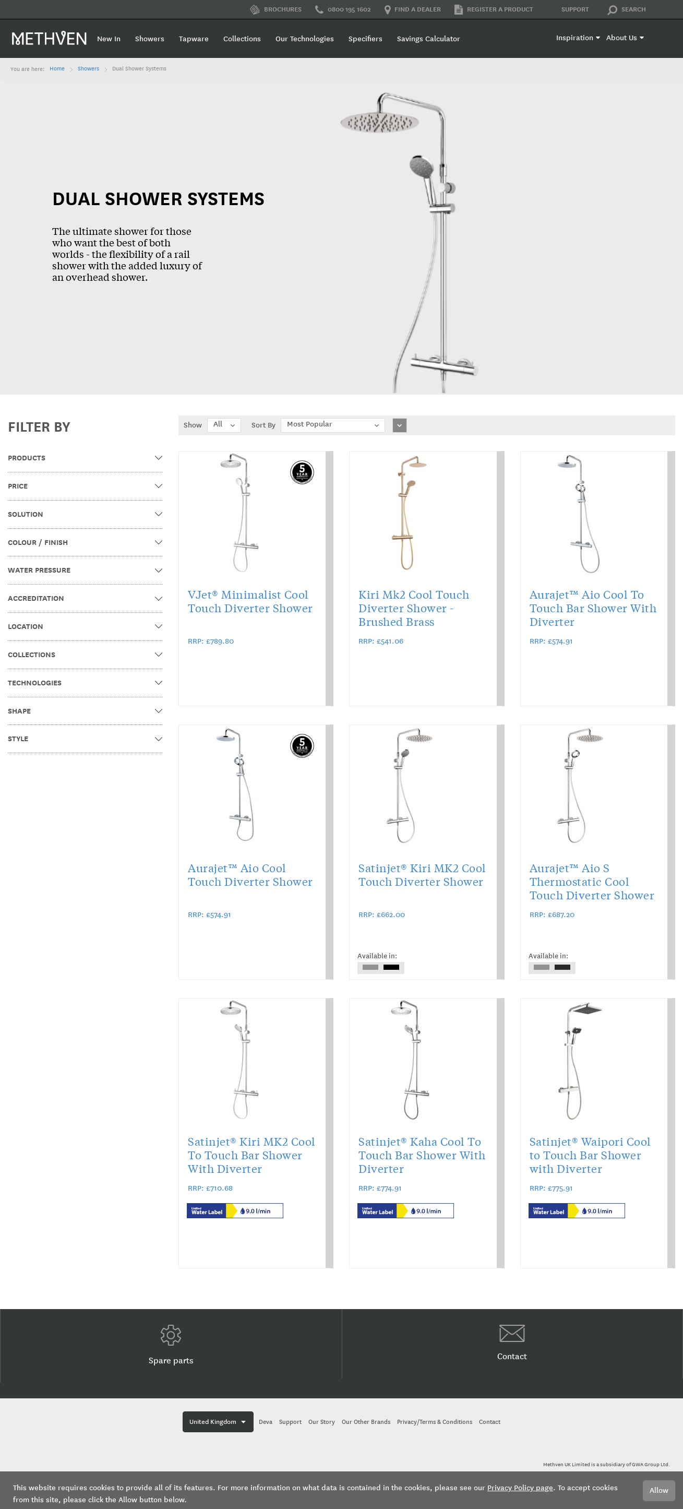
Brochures (276, 10)
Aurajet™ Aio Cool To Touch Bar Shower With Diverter (593, 607)
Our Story (321, 1422)
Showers (88, 69)
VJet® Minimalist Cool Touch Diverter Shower (250, 601)
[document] (341, 1490)
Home (57, 69)
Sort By (263, 425)
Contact (512, 1343)
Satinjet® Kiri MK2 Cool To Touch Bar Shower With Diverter (252, 1154)
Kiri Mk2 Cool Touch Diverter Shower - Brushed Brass (414, 607)
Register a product (493, 10)
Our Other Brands (366, 1422)
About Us (621, 37)
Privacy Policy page (520, 1487)
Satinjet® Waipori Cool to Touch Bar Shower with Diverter (590, 1154)
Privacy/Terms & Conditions (434, 1422)
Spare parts (171, 1345)
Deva (265, 1422)
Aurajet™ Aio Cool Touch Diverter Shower (250, 874)
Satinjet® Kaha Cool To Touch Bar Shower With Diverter (422, 1154)
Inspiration (574, 37)
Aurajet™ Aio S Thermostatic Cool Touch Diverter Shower (592, 881)
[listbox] (380, 968)
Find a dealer (413, 10)
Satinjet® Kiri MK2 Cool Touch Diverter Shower (422, 874)
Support (568, 10)
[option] (370, 967)
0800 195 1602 (343, 10)
